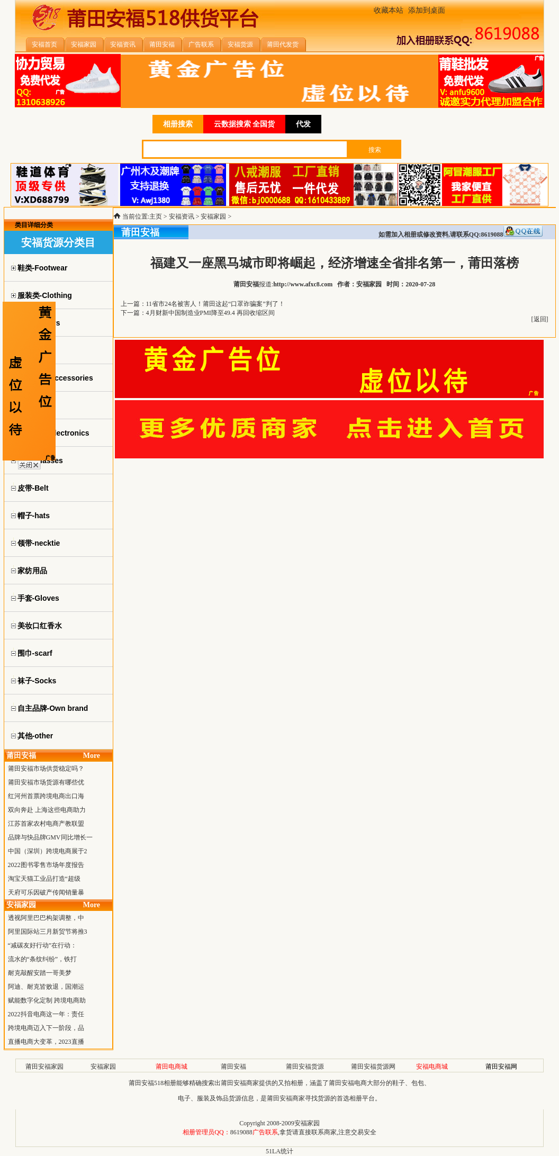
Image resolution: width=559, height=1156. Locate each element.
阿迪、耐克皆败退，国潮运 (46, 986)
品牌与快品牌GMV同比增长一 (50, 837)
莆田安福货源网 (373, 1066)
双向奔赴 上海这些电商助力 (47, 810)
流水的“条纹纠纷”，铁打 (42, 959)
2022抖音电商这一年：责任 (46, 1014)
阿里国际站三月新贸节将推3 (47, 931)
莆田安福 (233, 1066)
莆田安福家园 (44, 1066)
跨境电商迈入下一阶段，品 (46, 1028)
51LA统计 (279, 1151)
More (91, 756)
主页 (155, 216)
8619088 (241, 1132)
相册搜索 (178, 124)
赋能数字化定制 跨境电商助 (47, 1000)
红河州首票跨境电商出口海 (46, 796)
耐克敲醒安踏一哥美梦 (39, 973)
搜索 (374, 149)
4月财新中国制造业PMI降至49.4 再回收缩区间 (210, 313)
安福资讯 (181, 216)
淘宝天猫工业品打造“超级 (44, 878)
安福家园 (213, 216)
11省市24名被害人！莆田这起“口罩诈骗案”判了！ (215, 304)
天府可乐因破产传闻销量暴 (46, 892)
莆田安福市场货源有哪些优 (46, 782)
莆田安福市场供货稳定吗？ (46, 768)
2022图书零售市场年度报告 (46, 865)
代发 (303, 124)
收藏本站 (388, 10)
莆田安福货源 (305, 1066)
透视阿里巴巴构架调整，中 (46, 918)
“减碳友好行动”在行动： (42, 945)
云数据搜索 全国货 (244, 124)
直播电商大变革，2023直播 (46, 1041)
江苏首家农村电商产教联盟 (46, 823)
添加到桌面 (426, 10)
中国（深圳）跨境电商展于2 (47, 851)
